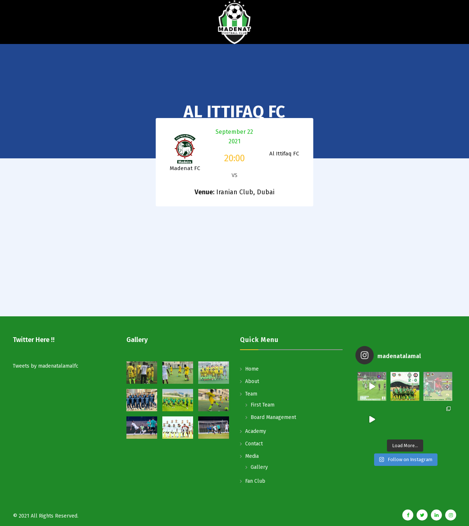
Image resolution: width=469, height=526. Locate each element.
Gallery (259, 467)
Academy (255, 431)
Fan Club (255, 481)
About (252, 381)
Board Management (273, 417)
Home (252, 369)
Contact (254, 444)
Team (251, 394)
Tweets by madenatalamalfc (45, 366)
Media (252, 456)
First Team (262, 405)
